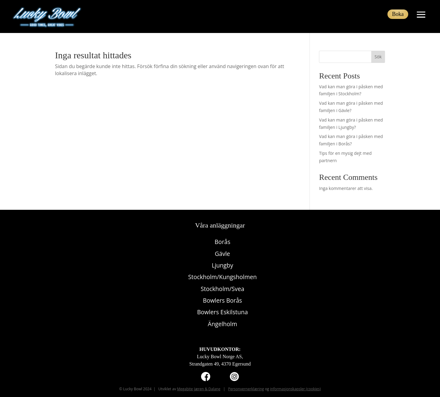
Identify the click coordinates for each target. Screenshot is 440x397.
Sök (378, 57)
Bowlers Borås (222, 300)
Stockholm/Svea (222, 289)
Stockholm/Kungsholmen (222, 277)
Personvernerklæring (246, 389)
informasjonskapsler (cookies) (295, 389)
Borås (222, 242)
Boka (398, 14)
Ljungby (222, 265)
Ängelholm (222, 324)
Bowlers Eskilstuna (222, 312)
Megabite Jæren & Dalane (198, 389)
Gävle (222, 253)
